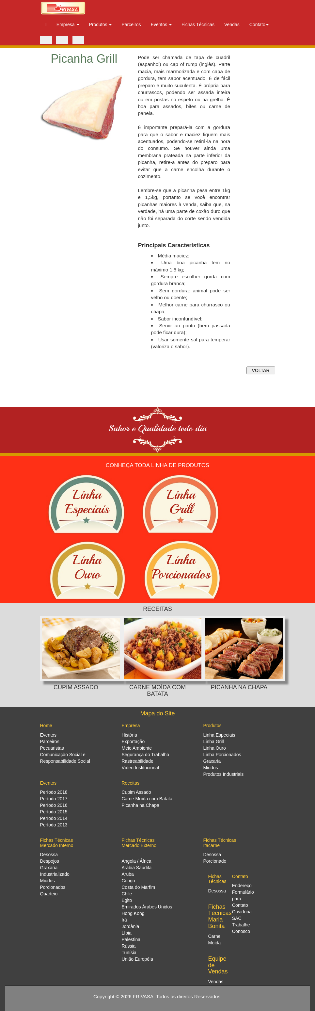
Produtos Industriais (223, 774)
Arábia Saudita (137, 867)
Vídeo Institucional (140, 767)
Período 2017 (54, 798)
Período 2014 (54, 818)
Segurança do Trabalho (145, 754)
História (129, 735)
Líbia (127, 933)
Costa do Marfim (138, 887)
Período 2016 (54, 805)
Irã (124, 919)
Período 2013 (54, 824)
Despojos (49, 861)
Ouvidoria (242, 911)
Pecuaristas (52, 748)
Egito (127, 900)
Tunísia (129, 952)
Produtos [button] (100, 24)
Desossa (49, 854)
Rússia (129, 946)
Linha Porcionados (222, 754)
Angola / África (136, 861)
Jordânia (130, 926)
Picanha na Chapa (140, 805)
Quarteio (49, 893)
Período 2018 (54, 792)
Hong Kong (133, 913)
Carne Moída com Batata (147, 798)
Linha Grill (213, 741)
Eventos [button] (161, 24)
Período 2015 (54, 811)
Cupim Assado (136, 792)
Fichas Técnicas (197, 24)
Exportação (133, 741)
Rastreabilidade (137, 761)
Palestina (131, 939)
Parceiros (131, 24)
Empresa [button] (67, 24)
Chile (127, 893)
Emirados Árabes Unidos (147, 906)
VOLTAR (261, 370)
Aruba (128, 874)
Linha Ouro (214, 748)
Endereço (242, 885)
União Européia (137, 959)
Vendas (232, 24)
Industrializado (55, 874)
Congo (128, 880)
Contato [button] (259, 24)
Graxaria (212, 761)
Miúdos (210, 767)
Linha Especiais (219, 735)
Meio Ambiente (137, 748)
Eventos (48, 735)
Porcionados (53, 887)
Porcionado (215, 861)
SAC (237, 918)
